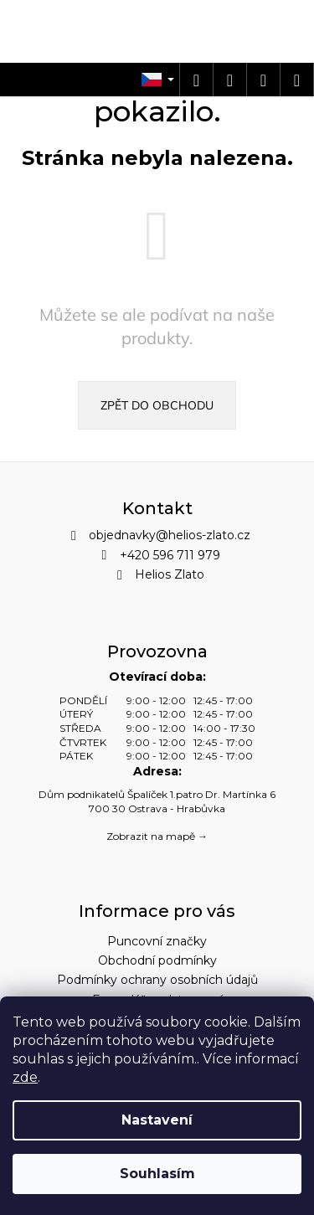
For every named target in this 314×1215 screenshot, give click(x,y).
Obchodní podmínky (157, 960)
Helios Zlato (169, 574)
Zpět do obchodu (157, 405)
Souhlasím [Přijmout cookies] (157, 1174)
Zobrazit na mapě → (157, 836)
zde (25, 1077)
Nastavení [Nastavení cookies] (157, 1120)
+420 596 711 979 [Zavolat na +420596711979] (170, 555)
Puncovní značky (157, 941)
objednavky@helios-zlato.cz (169, 535)
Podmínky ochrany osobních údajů (157, 979)
